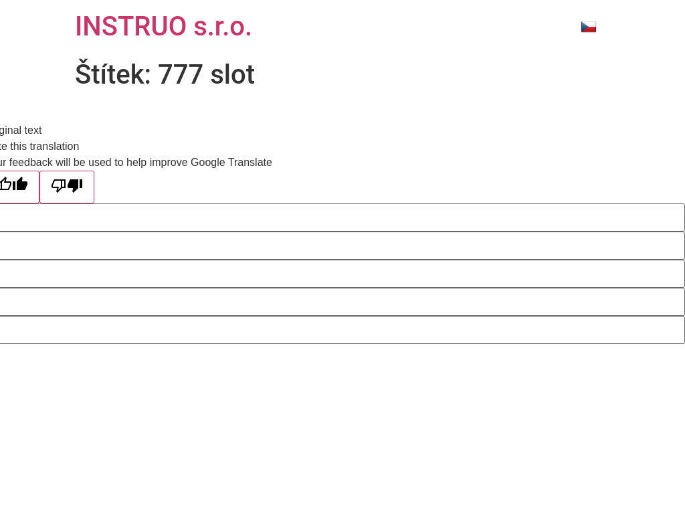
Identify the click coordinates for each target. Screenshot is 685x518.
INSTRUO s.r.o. (163, 26)
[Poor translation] (66, 187)
